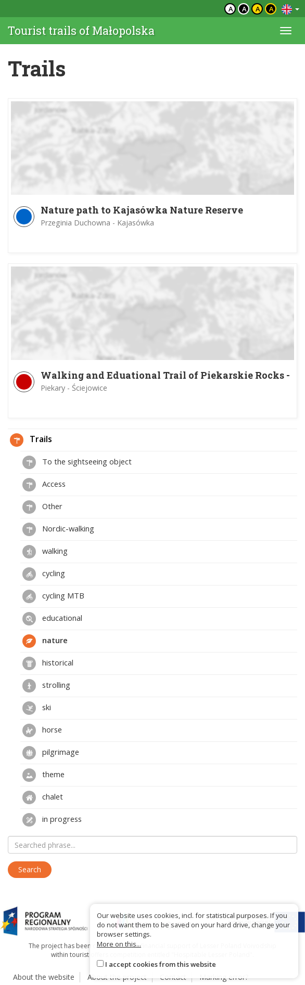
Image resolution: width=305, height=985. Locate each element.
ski (36, 708)
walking (45, 551)
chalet (42, 797)
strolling (46, 686)
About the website (43, 977)
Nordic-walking (58, 529)
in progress (52, 820)
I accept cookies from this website (160, 964)
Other (42, 507)
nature (45, 641)
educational (52, 618)
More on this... (119, 944)
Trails (31, 440)
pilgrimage (50, 753)
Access (44, 484)
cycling (43, 574)
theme (43, 775)
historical (47, 663)
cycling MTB (53, 596)
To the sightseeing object (77, 462)
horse (42, 730)
